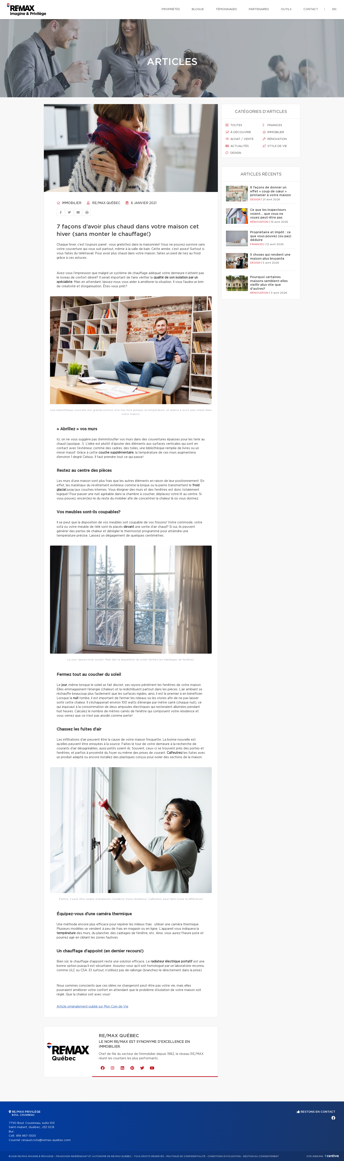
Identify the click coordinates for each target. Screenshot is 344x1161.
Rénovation (275, 139)
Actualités (237, 146)
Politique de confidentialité (185, 1156)
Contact (310, 9)
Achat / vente (240, 139)
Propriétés (171, 9)
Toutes (234, 125)
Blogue (198, 9)
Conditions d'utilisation (224, 1156)
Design (233, 152)
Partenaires (259, 9)
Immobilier (69, 203)
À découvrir (238, 132)
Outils (286, 9)
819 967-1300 (26, 1135)
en (334, 9)
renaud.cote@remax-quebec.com (46, 1140)
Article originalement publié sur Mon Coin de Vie (92, 1006)
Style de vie (275, 146)
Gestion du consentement (261, 1156)
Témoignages (226, 9)
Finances (272, 125)
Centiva (332, 1155)
